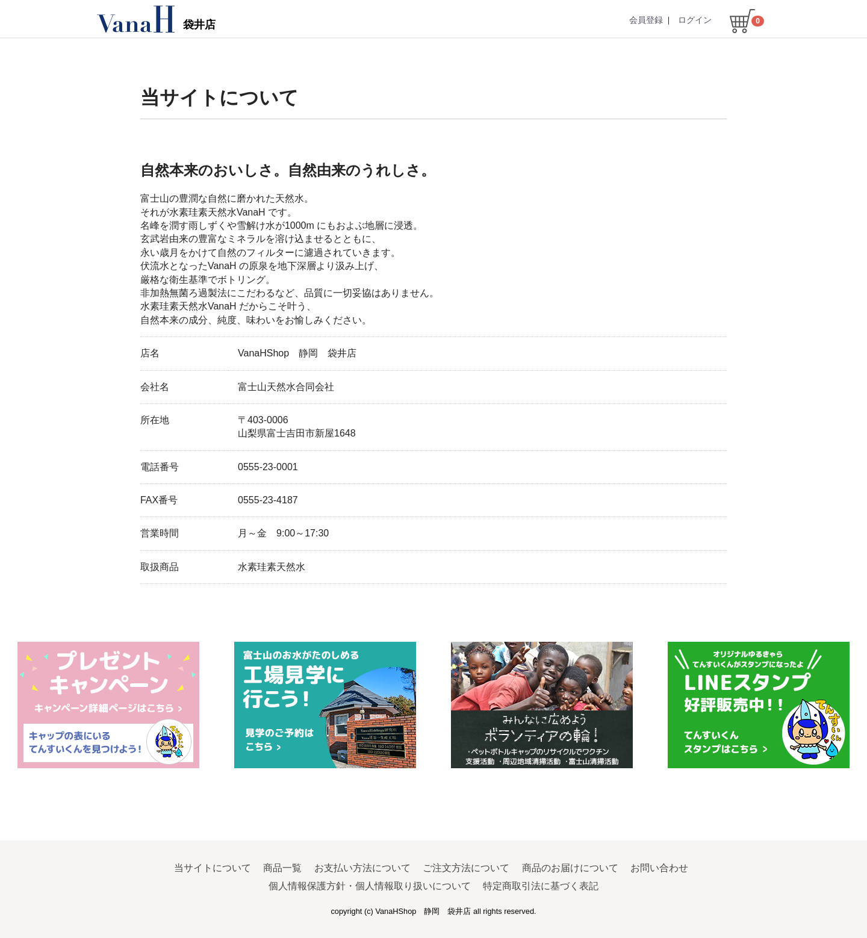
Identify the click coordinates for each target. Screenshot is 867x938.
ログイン (695, 20)
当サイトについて (212, 867)
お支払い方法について (362, 867)
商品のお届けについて (570, 867)
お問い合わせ (659, 867)
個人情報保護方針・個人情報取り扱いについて (370, 886)
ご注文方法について (466, 867)
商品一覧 (282, 867)
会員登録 (646, 20)
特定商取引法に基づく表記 (540, 886)
